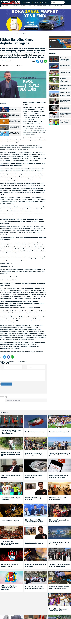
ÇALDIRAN (29, 6)
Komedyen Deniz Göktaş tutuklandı (33, 498)
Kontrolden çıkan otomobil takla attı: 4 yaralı (35, 565)
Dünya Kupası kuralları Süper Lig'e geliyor (65, 121)
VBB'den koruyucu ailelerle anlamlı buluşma (57, 498)
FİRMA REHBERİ (26, 2)
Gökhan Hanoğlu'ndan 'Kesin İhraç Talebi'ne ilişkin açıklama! (14, 127)
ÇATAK (34, 6)
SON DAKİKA (6, 6)
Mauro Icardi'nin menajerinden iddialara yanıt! (59, 520)
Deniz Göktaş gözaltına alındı (34, 543)
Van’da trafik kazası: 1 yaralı (10, 521)
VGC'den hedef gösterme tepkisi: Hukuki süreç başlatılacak (9, 587)
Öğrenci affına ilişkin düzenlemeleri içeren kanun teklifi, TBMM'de (10, 543)
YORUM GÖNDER (6, 384)
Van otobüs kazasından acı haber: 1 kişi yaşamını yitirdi (65, 87)
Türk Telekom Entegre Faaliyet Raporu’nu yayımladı (59, 543)
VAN (11, 6)
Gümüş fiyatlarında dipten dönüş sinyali (64, 108)
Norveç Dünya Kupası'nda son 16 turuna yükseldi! (58, 609)
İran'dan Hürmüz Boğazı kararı (65, 66)
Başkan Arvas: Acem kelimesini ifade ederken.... (14, 108)
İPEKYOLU (59, 6)
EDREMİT (45, 6)
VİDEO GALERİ (42, 2)
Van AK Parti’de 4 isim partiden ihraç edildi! (14, 133)
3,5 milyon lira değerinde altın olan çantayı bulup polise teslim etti (64, 80)
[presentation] (11, 398)
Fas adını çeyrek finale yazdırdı (65, 73)
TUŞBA (54, 6)
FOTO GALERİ (34, 2)
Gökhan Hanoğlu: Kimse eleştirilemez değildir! (16, 33)
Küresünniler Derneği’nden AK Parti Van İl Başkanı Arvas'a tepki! (14, 115)
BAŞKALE (23, 6)
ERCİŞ (50, 6)
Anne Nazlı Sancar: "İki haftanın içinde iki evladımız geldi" (59, 565)
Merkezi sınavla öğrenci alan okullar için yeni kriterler (65, 115)
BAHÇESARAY (16, 6)
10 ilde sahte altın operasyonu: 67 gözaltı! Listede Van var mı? (59, 587)
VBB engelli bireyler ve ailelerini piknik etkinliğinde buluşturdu (65, 94)
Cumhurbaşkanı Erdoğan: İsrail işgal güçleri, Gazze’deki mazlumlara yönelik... (65, 59)
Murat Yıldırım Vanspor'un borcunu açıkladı (9, 565)
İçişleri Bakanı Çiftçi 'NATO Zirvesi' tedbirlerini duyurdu (34, 520)
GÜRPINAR (39, 6)
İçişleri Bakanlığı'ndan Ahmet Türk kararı (65, 101)
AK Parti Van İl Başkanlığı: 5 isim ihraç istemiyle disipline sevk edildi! (14, 121)
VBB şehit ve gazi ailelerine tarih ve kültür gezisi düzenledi (35, 587)
